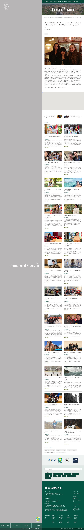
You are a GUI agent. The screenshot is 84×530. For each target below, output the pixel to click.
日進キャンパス (47, 491)
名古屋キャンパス (47, 498)
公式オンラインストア (77, 501)
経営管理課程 (47, 515)
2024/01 (52, 450)
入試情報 (26, 525)
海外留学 (73, 1)
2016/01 (63, 452)
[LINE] (35, 529)
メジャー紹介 (64, 1)
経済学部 (61, 515)
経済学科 (60, 518)
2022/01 (63, 450)
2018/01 (52, 452)
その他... (77, 1)
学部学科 (59, 1)
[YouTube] (37, 529)
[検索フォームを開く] (82, 1)
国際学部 (76, 515)
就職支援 (69, 1)
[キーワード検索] (62, 469)
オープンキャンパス (16, 525)
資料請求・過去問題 (5, 525)
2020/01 (74, 450)
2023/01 (58, 450)
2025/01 (47, 450)
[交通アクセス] (30, 529)
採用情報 (75, 496)
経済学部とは (61, 517)
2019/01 (47, 452)
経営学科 (53, 518)
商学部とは (68, 517)
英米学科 (75, 518)
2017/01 (58, 452)
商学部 (68, 515)
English (27, 528)
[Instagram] (39, 529)
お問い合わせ (75, 498)
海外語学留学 (54, 17)
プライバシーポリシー (77, 494)
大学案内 (46, 1)
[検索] (80, 469)
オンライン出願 (37, 525)
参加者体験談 (60, 17)
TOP (45, 17)
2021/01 (69, 450)
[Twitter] (31, 529)
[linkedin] (41, 529)
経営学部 (53, 515)
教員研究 (55, 1)
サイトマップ (75, 491)
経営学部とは (54, 517)
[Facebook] (33, 529)
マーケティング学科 (69, 518)
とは (45, 517)
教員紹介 (53, 522)
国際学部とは (76, 517)
